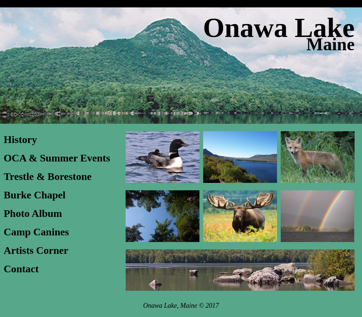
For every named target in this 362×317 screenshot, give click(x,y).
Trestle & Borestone (48, 176)
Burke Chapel (34, 195)
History (20, 139)
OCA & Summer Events (57, 158)
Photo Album (33, 213)
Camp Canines (36, 232)
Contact (21, 269)
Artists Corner (36, 250)
